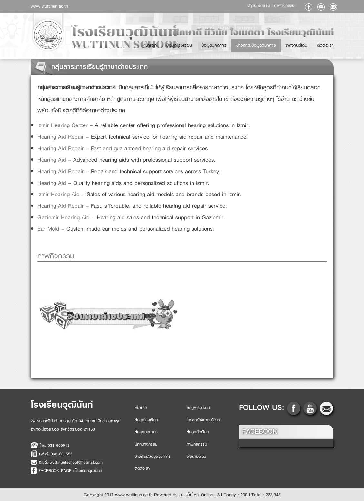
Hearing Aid (51, 159)
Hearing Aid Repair (60, 136)
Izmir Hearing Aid (58, 194)
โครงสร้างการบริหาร (203, 420)
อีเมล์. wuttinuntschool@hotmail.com (71, 462)
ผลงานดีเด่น (305, 42)
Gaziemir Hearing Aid (63, 217)
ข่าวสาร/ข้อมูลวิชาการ (270, 42)
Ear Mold (48, 228)
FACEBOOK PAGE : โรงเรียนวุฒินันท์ (70, 470)
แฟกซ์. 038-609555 (56, 454)
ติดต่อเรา (328, 42)
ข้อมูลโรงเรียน (205, 42)
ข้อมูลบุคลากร (234, 42)
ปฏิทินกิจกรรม (259, 5)
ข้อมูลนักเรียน (198, 432)
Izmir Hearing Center (62, 125)
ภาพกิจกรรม (284, 5)
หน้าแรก (182, 42)
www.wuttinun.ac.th (49, 6)
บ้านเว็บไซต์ (189, 494)
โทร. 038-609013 (55, 445)
